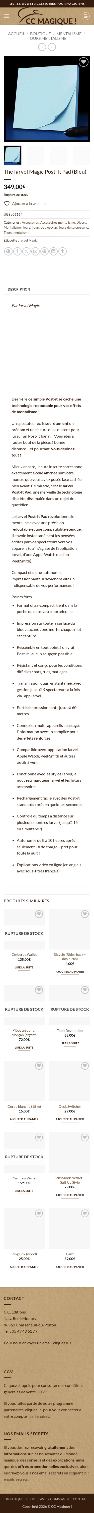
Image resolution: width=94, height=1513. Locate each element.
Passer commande (54, 1499)
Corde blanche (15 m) (24, 1107)
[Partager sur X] (26, 251)
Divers (81, 222)
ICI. (69, 1342)
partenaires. (39, 1416)
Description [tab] (19, 289)
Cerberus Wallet (24, 955)
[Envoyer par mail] (35, 251)
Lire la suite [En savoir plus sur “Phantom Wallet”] (24, 1190)
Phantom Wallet (24, 1178)
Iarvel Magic (28, 240)
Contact (80, 1499)
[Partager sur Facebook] (17, 251)
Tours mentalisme (47, 38)
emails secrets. (16, 1479)
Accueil (16, 33)
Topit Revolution (70, 1031)
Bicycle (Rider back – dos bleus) (70, 957)
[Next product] (42, 47)
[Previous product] (52, 47)
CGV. (42, 1391)
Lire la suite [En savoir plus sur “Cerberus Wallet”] (24, 967)
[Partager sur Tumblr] (62, 251)
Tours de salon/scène (73, 227)
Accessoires (30, 222)
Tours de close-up (44, 227)
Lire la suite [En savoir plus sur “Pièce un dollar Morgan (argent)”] (24, 1047)
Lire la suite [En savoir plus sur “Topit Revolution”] (70, 1043)
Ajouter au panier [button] (70, 971)
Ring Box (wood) (24, 1254)
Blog (30, 1499)
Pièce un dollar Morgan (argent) (24, 1032)
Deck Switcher (70, 1107)
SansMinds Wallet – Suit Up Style (70, 1180)
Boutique (40, 33)
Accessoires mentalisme (57, 222)
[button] (7, 16)
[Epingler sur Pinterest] (44, 251)
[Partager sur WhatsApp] (8, 251)
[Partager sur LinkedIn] (53, 251)
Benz (70, 1254)
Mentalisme (68, 33)
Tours (26, 227)
